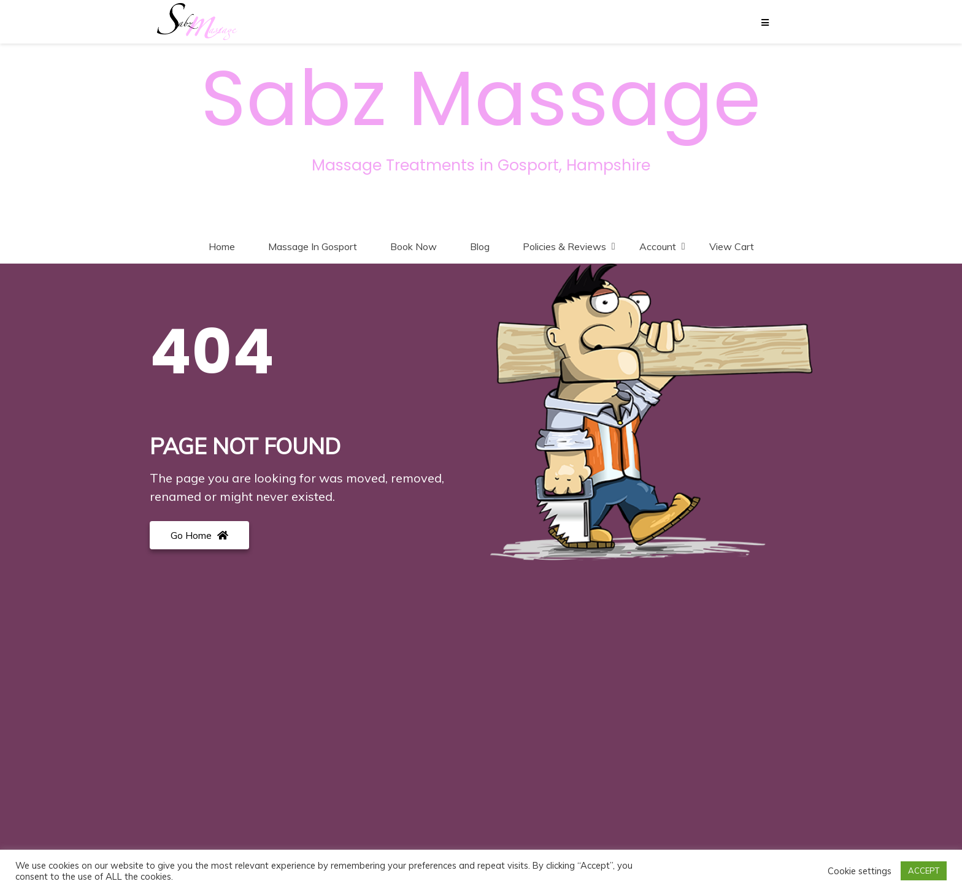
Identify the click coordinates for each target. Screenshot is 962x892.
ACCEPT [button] (923, 870)
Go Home (199, 535)
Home (222, 246)
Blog (480, 246)
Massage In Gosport (312, 246)
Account (657, 246)
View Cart (731, 246)
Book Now (413, 246)
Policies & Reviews (564, 246)
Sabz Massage (481, 99)
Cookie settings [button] (859, 871)
